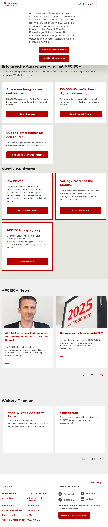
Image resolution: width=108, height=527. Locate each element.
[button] (84, 375)
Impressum (33, 505)
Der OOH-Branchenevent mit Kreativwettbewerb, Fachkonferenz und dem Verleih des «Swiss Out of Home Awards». (28, 423)
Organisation (9, 498)
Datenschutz (34, 510)
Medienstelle (9, 515)
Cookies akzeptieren (54, 58)
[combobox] (91, 4)
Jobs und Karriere (36, 493)
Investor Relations (12, 510)
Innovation (8, 505)
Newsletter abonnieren (74, 515)
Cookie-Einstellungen (13, 520)
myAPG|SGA (33, 520)
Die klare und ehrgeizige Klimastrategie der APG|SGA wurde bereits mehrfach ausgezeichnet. (79, 420)
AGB (29, 515)
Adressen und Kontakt (34, 499)
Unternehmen (9, 493)
